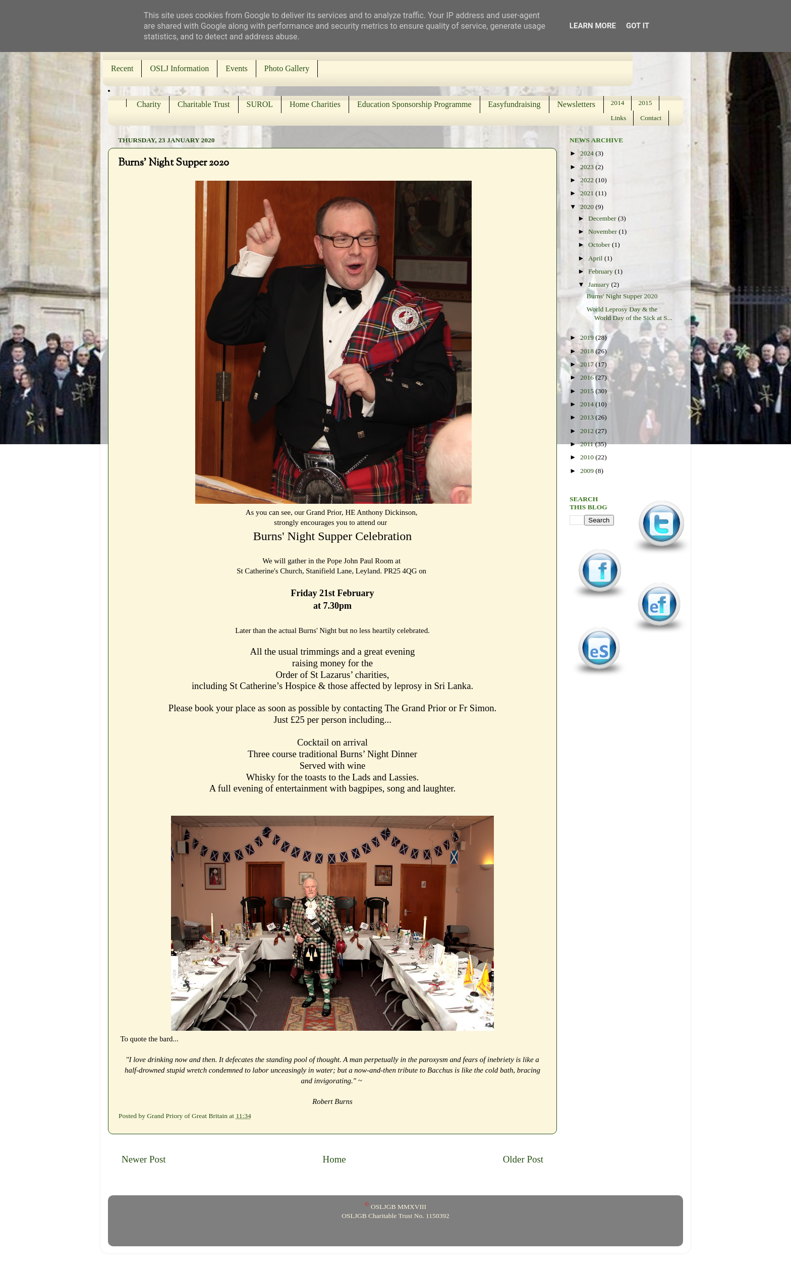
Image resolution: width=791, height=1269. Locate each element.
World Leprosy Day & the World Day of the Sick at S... (629, 313)
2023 (587, 167)
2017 (587, 364)
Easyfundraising (514, 104)
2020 (587, 206)
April (596, 258)
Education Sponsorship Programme (414, 104)
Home (334, 1159)
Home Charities (315, 104)
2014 (618, 103)
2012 (587, 431)
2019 (587, 337)
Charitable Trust (204, 104)
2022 (587, 180)
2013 (587, 417)
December (603, 218)
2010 (587, 457)
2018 (587, 351)
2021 (587, 193)
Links (619, 118)
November (603, 231)
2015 (645, 103)
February (601, 271)
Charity (149, 104)
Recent (122, 68)
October (600, 244)
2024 (587, 153)
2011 (587, 444)
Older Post (523, 1159)
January (599, 284)
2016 (587, 377)
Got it (637, 25)
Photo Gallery (286, 68)
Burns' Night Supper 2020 (622, 296)
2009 (587, 470)
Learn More (593, 25)
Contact (650, 118)
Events (236, 68)
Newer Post (144, 1159)
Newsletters (576, 104)
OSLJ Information (179, 68)
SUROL (260, 104)
